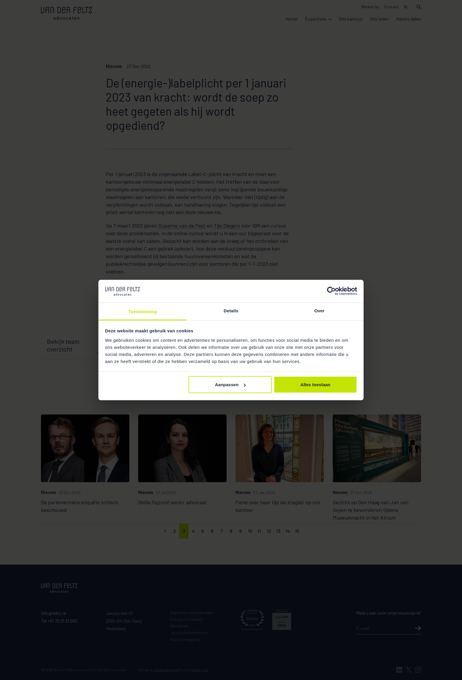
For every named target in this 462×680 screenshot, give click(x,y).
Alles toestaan (316, 384)
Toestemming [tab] (142, 311)
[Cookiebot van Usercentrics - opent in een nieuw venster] (331, 291)
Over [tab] (319, 310)
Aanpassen (230, 384)
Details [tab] (231, 310)
